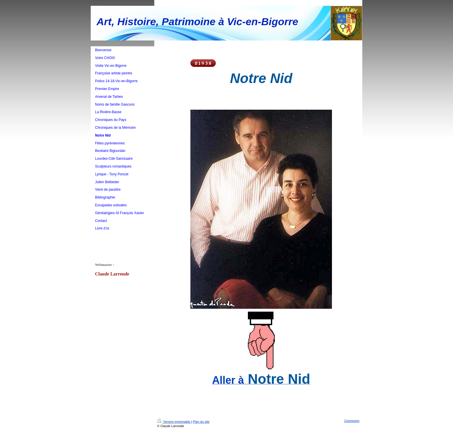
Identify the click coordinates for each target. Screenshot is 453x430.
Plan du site (201, 421)
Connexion (351, 420)
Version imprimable (174, 421)
